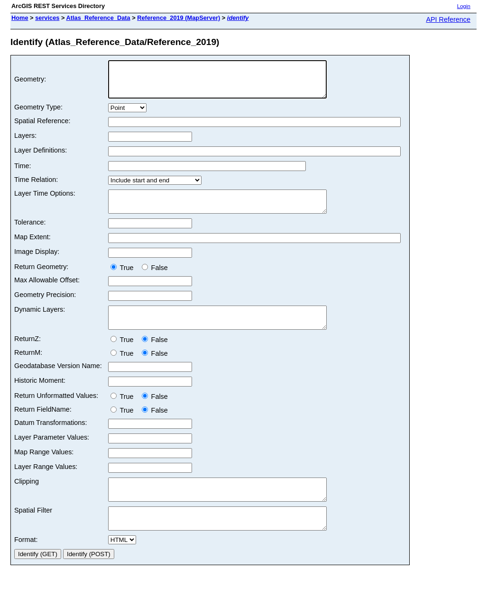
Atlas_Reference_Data (98, 17)
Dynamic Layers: (39, 321)
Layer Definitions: (40, 157)
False (155, 279)
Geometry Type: (38, 114)
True (124, 279)
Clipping (26, 497)
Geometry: (30, 83)
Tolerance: (30, 233)
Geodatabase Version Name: (58, 381)
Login (463, 6)
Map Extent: (32, 248)
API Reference (448, 19)
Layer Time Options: (44, 200)
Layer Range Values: (45, 482)
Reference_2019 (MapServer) (178, 17)
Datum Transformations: (50, 438)
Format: (26, 564)
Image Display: (36, 263)
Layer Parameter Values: (51, 453)
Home (19, 17)
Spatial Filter (33, 530)
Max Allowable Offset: (47, 291)
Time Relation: (36, 186)
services (47, 17)
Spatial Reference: (42, 128)
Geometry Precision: (45, 306)
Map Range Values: (44, 467)
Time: (22, 173)
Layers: (25, 142)
